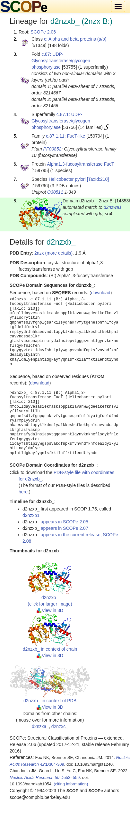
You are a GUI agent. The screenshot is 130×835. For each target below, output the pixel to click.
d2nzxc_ (59, 726)
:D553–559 (45, 777)
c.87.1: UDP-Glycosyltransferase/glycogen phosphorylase (60, 121)
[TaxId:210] (98, 179)
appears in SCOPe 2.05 (64, 521)
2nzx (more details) (53, 253)
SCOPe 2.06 (43, 31)
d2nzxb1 (30, 515)
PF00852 (52, 148)
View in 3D (50, 610)
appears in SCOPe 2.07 (64, 528)
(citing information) (71, 784)
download (100, 292)
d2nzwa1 (113, 207)
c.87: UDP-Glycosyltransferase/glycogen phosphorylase (60, 61)
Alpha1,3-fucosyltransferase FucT (80, 164)
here (23, 491)
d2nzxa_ (40, 726)
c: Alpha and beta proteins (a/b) (75, 39)
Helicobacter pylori (67, 179)
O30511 (55, 192)
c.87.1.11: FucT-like (65, 136)
